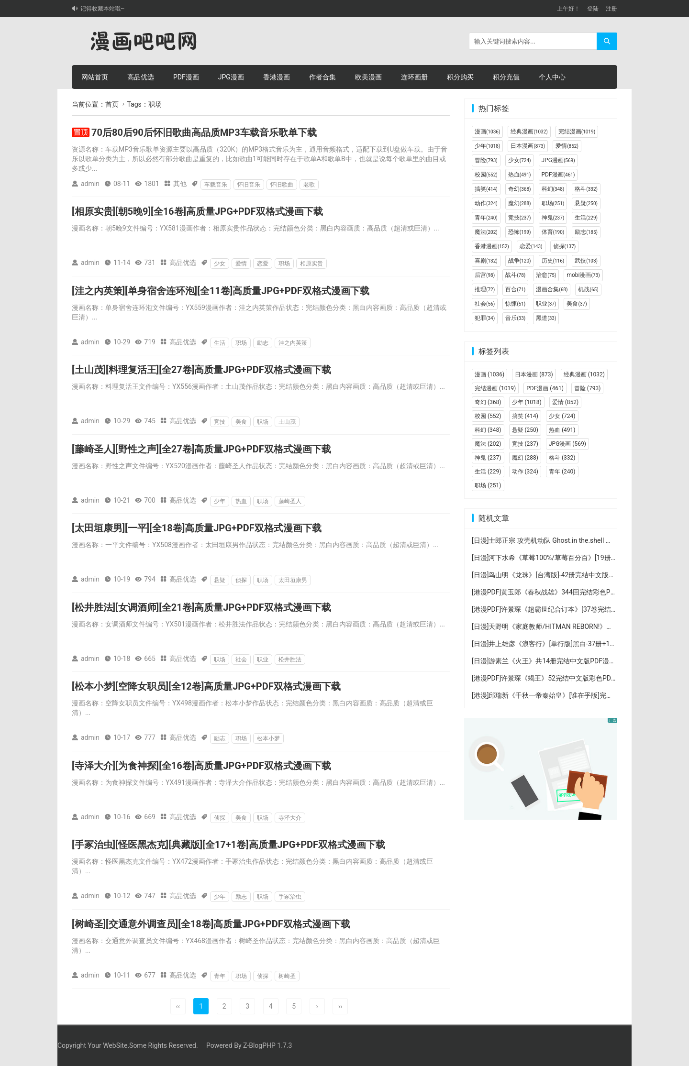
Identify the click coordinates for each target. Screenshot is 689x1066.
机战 (588, 289)
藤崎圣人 (289, 501)
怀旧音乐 (248, 184)
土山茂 (287, 421)
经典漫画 (529, 131)
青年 (219, 976)
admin (90, 183)
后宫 (485, 275)
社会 (241, 659)
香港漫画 (276, 77)
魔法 (486, 232)
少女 (219, 263)
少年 (219, 501)
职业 (262, 659)
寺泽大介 (289, 817)
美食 (241, 421)
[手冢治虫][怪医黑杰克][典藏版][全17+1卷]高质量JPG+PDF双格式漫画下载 (228, 844)
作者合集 (322, 77)
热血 (241, 501)
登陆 (593, 8)
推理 (485, 289)
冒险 (486, 160)
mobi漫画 (583, 275)
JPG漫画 (231, 77)
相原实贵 (311, 263)
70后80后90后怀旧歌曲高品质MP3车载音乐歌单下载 (204, 132)
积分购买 (460, 77)
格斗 (586, 189)
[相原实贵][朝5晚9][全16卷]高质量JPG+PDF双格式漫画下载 (197, 211)
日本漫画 (528, 146)
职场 (284, 263)
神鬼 (553, 217)
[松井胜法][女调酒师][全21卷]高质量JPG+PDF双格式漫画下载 (201, 607)
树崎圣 (287, 976)
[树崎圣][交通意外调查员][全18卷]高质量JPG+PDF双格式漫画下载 (211, 924)
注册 (611, 8)
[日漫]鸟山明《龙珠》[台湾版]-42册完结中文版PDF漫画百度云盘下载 (573, 575)
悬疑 (219, 580)
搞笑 (486, 189)
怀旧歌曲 (281, 184)
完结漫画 (576, 131)
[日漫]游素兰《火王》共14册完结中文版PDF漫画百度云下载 (560, 661)
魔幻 (519, 203)
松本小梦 (268, 738)
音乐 (515, 318)
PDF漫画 (186, 77)
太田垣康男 (292, 580)
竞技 (219, 421)
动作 (486, 203)
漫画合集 (551, 289)
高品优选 (140, 77)
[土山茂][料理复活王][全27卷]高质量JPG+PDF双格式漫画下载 (201, 369)
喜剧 (486, 260)
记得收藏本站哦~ (102, 8)
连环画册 (414, 77)
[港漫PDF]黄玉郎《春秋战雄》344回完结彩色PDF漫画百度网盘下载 (572, 592)
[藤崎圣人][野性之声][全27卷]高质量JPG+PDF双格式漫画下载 (201, 449)
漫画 (487, 131)
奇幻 (519, 189)
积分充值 (506, 77)
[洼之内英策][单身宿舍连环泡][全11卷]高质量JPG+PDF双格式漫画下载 (220, 291)
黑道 (546, 318)
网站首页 (94, 77)
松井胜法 (289, 659)
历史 (553, 260)
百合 (515, 289)
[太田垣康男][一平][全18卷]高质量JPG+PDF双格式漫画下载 (197, 528)
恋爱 (262, 263)
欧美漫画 (368, 77)
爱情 (241, 263)
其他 (180, 183)
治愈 (546, 275)
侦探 (241, 580)
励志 (262, 343)
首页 (112, 104)
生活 (219, 343)
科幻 (553, 189)
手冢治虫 (289, 896)
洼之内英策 (292, 343)
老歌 (309, 184)
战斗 (515, 275)
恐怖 (519, 232)
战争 (519, 260)
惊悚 (515, 303)
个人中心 (552, 77)
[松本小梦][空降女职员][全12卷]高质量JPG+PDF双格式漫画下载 (206, 686)
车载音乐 (215, 184)
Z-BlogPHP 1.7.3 (267, 1045)
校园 (486, 174)
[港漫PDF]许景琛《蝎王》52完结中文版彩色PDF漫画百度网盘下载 (570, 678)
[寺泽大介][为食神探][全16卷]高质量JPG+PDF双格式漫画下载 (201, 765)
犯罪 (485, 318)
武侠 (586, 260)
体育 (553, 232)
